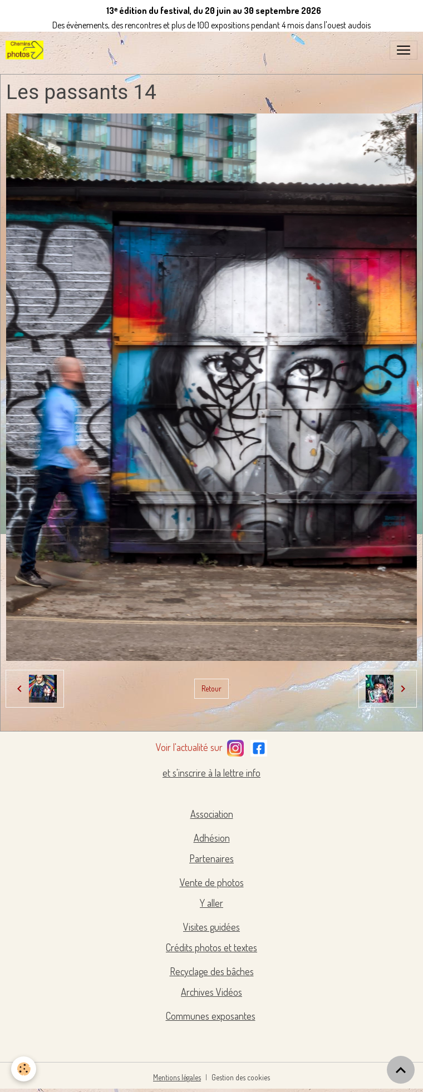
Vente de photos (212, 882)
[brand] (27, 50)
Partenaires (211, 858)
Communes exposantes (210, 1016)
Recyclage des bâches (212, 971)
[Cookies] (23, 1068)
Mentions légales (177, 1077)
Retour (211, 688)
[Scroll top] (401, 1070)
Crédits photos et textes (211, 947)
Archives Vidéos (211, 992)
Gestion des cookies (241, 1077)
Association (211, 814)
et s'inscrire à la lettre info (211, 773)
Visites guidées (211, 927)
